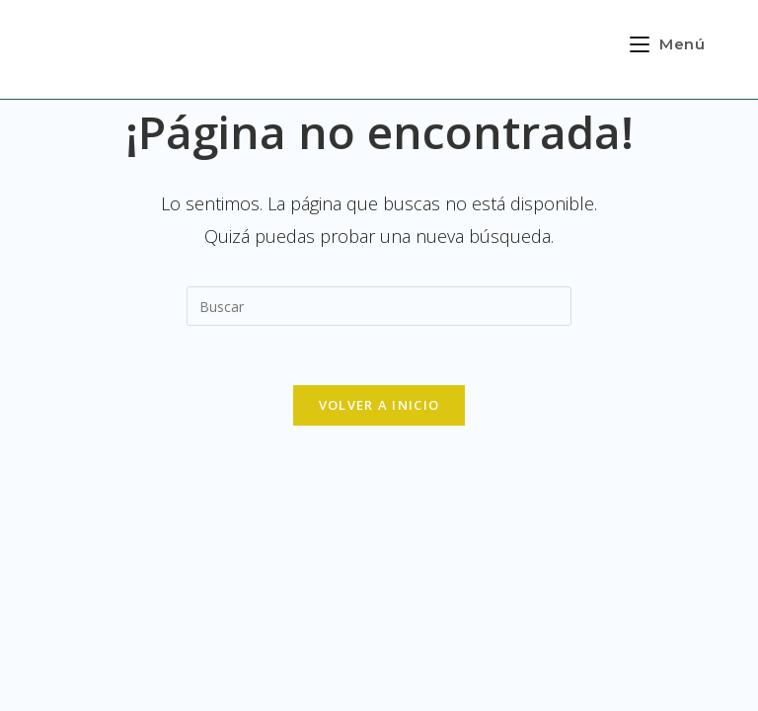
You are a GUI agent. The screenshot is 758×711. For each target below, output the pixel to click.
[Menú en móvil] (668, 44)
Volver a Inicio (379, 405)
